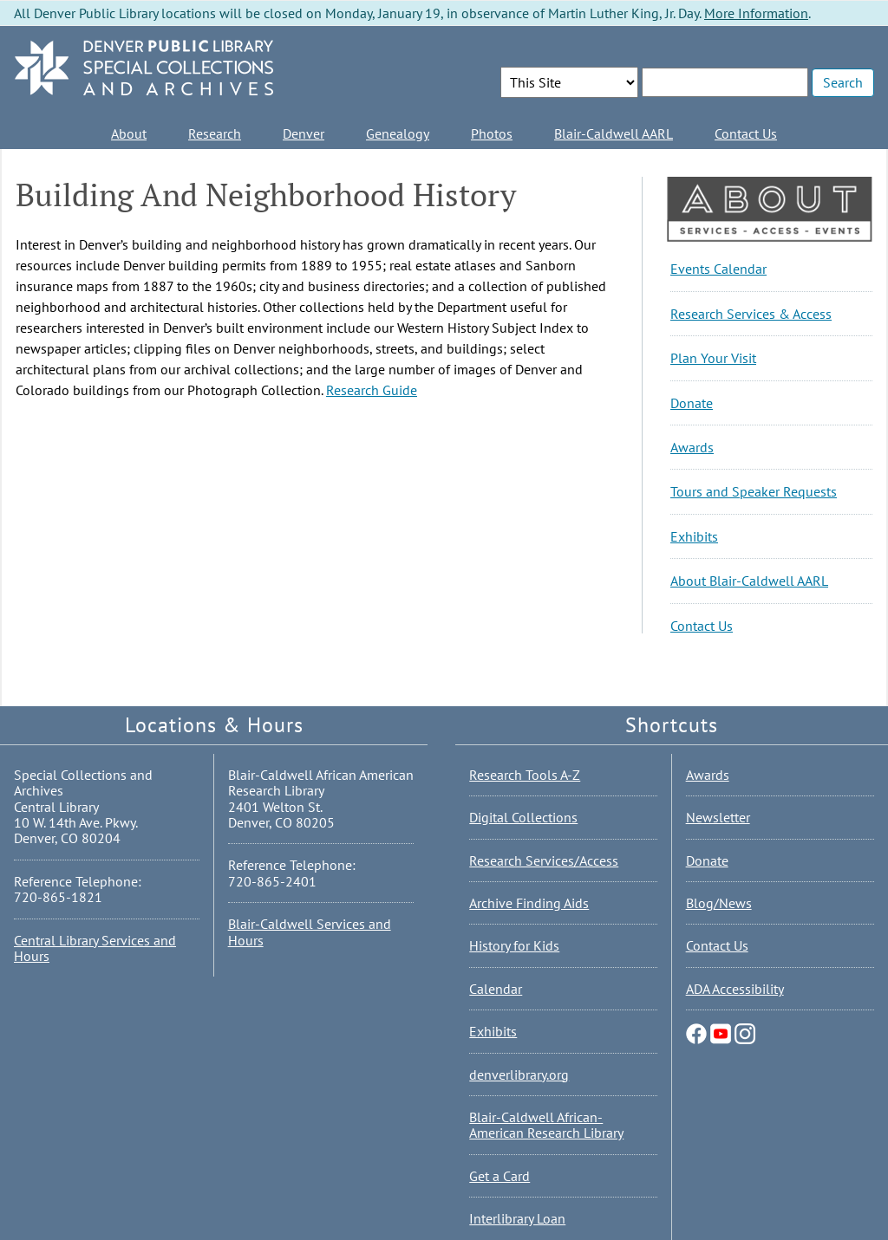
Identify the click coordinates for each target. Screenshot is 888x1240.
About (129, 133)
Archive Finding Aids (529, 903)
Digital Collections (523, 817)
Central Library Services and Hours (95, 948)
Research (214, 133)
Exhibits (694, 536)
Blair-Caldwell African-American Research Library (546, 1124)
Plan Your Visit (713, 358)
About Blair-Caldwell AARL (749, 580)
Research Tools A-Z (524, 774)
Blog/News (719, 903)
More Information (756, 13)
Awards (692, 447)
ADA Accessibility (735, 988)
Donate (691, 403)
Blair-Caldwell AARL (613, 133)
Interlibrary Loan (517, 1218)
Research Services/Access (543, 860)
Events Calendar (718, 268)
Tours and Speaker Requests (753, 491)
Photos (492, 133)
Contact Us (746, 133)
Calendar (495, 988)
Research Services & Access (751, 313)
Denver (303, 133)
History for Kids (514, 945)
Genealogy (397, 133)
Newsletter (718, 817)
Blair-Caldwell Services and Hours (309, 931)
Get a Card (499, 1176)
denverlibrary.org (519, 1074)
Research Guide (371, 390)
